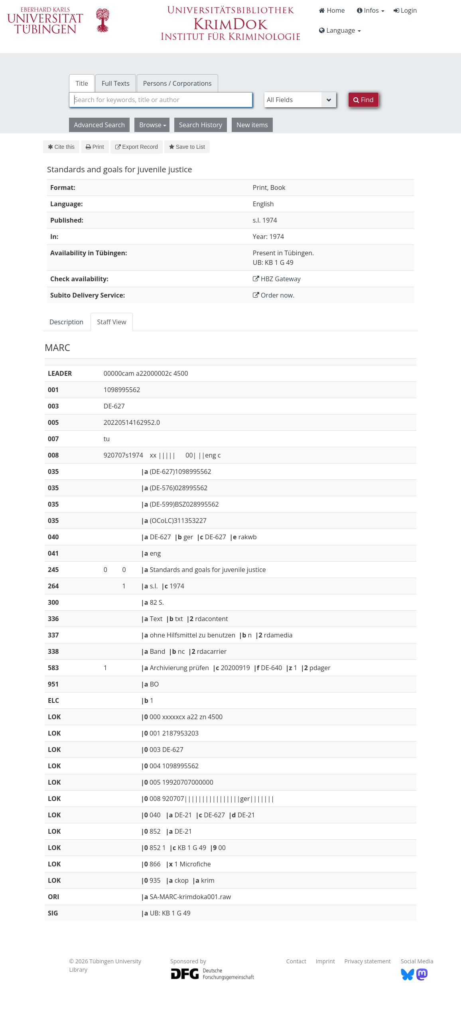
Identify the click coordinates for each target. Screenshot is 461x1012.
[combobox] (160, 99)
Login (405, 10)
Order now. (274, 295)
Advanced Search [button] (99, 124)
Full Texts (116, 83)
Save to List (187, 147)
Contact (296, 961)
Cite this (61, 147)
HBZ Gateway (277, 278)
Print (95, 147)
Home (332, 10)
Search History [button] (200, 124)
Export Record (136, 147)
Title (81, 83)
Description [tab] (66, 322)
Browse (152, 124)
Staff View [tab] (111, 322)
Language (340, 30)
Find (363, 99)
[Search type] (300, 99)
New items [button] (252, 124)
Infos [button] (370, 10)
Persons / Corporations (177, 83)
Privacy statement (368, 961)
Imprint (325, 961)
